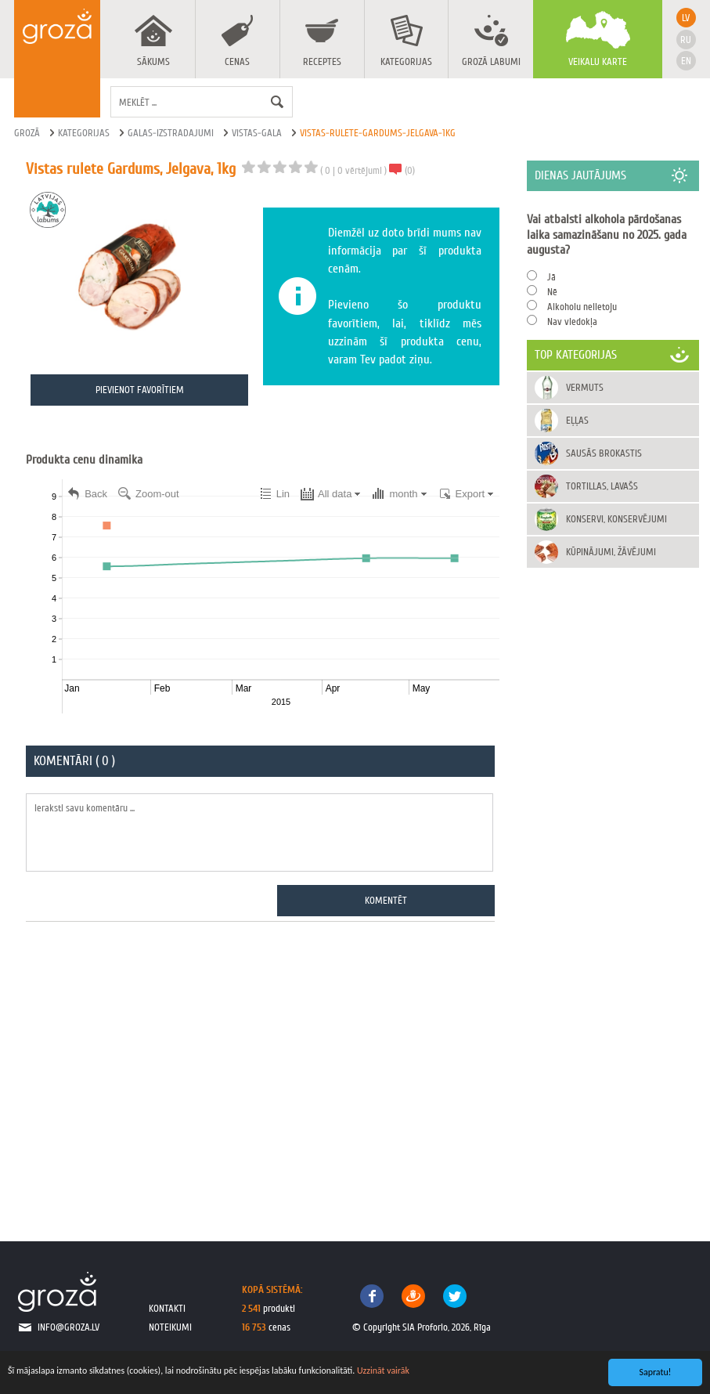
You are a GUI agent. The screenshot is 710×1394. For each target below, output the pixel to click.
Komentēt (386, 900)
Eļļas (577, 420)
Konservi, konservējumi (616, 519)
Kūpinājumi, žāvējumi (611, 552)
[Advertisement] (262, 1073)
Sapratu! (656, 1372)
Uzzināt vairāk (383, 1370)
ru (685, 39)
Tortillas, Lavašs (602, 486)
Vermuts (585, 387)
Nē (552, 292)
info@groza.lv (68, 1327)
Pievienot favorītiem (140, 389)
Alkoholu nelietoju (582, 306)
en (686, 61)
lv (686, 17)
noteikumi (170, 1327)
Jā (551, 277)
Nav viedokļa (572, 321)
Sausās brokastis (604, 453)
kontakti (167, 1308)
